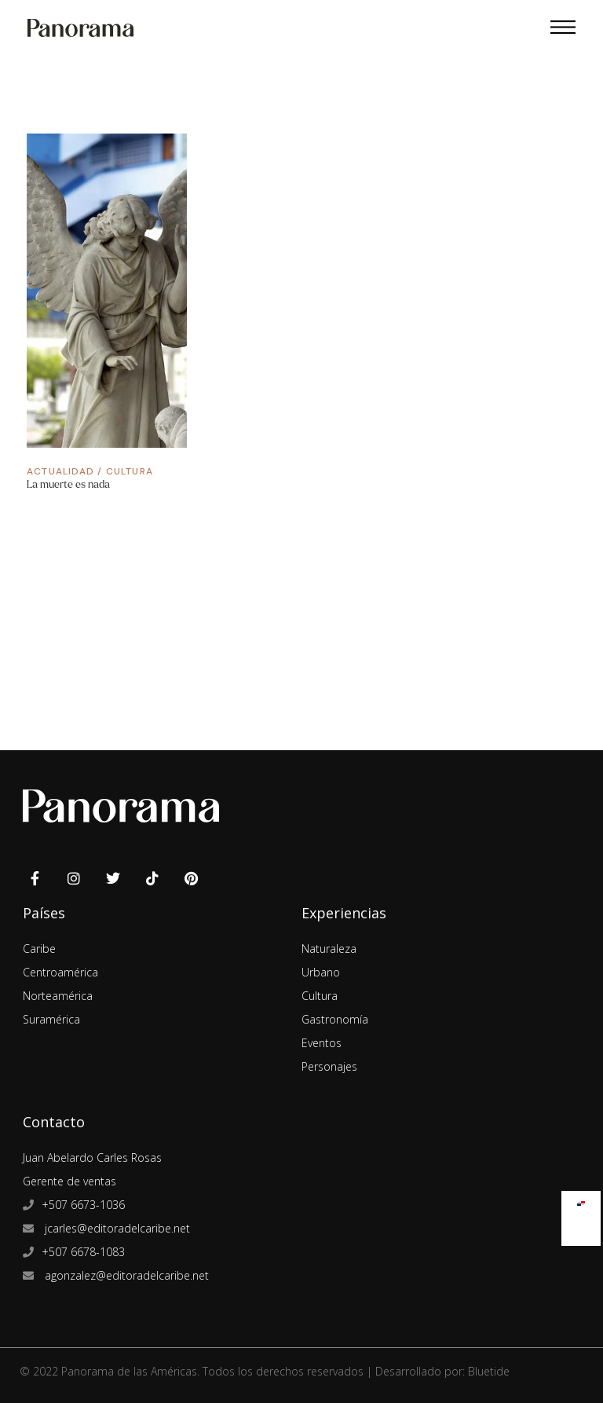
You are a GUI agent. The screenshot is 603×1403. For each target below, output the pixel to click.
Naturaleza (329, 948)
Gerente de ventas (69, 1181)
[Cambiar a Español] (581, 1200)
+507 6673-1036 (83, 1204)
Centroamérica (60, 972)
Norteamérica (58, 995)
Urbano (321, 972)
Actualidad (60, 471)
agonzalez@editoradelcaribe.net (125, 1275)
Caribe (39, 948)
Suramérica (51, 1019)
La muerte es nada (68, 484)
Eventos (322, 1042)
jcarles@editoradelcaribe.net (116, 1228)
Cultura (129, 471)
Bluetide (489, 1371)
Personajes (329, 1066)
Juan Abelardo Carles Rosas (92, 1157)
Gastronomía (335, 1019)
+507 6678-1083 (83, 1251)
